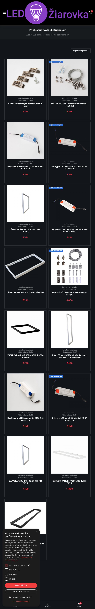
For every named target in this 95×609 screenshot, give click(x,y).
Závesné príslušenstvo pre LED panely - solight (69, 293)
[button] (90, 12)
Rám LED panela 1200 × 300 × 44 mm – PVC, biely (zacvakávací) (69, 356)
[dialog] (21, 568)
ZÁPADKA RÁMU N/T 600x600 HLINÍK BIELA (25, 482)
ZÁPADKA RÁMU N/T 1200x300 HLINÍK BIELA (69, 482)
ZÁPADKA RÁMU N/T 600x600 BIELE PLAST (26, 230)
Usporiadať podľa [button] (80, 51)
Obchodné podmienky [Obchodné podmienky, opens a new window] (21, 601)
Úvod (28, 35)
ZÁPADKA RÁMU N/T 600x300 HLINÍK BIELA (25, 292)
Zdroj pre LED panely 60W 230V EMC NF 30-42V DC (69, 419)
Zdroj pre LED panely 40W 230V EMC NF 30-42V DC (69, 168)
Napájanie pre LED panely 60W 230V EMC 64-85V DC (25, 419)
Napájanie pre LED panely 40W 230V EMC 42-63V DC (25, 168)
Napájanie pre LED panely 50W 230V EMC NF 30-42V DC (70, 230)
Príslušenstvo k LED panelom (57, 35)
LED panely (37, 35)
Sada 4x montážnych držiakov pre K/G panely (25, 105)
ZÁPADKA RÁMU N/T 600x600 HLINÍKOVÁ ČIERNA (25, 356)
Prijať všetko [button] (21, 585)
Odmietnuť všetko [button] (21, 592)
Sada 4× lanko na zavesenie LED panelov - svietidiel (69, 105)
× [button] (37, 531)
